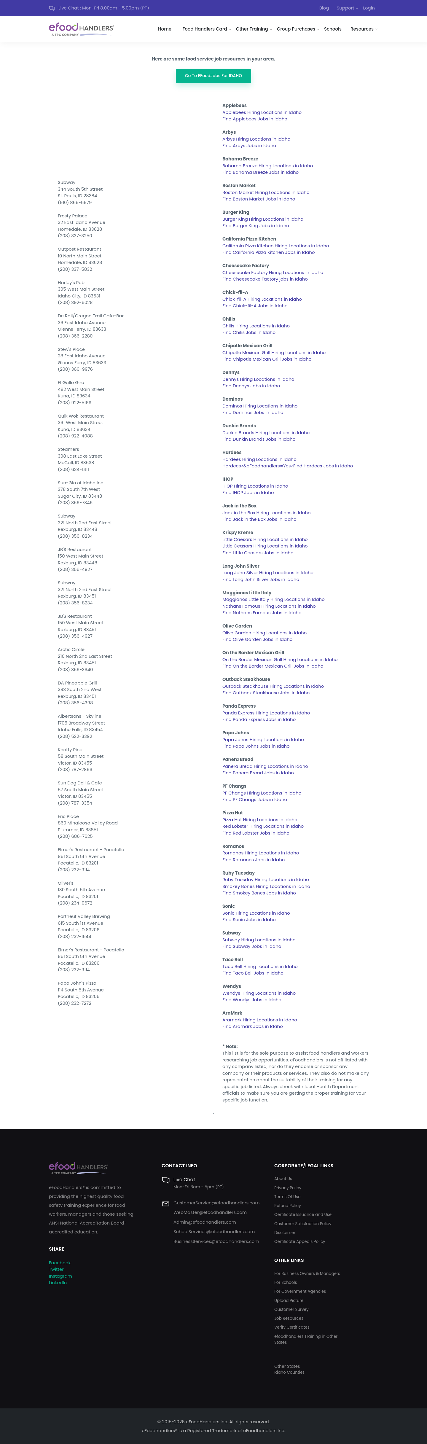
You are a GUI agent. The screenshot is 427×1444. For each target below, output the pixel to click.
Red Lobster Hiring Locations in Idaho (263, 826)
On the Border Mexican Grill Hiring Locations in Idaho (280, 659)
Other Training (252, 29)
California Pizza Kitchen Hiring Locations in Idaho (275, 246)
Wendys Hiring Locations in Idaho (259, 993)
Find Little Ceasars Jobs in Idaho (258, 553)
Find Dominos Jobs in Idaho (252, 412)
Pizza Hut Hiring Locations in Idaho (259, 819)
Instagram (60, 1276)
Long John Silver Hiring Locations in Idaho (267, 572)
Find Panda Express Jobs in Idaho (259, 719)
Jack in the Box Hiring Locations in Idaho (266, 513)
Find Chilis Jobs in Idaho (248, 332)
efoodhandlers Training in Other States (305, 1339)
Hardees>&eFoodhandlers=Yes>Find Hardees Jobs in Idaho (287, 466)
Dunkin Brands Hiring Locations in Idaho (266, 432)
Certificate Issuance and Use (303, 1214)
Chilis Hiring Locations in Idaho (256, 326)
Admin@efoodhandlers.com (204, 1222)
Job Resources (288, 1318)
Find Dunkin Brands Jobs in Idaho (258, 439)
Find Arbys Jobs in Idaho (249, 145)
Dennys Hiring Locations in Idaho (258, 379)
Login (369, 8)
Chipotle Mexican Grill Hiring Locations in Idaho (274, 352)
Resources (362, 29)
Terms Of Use (287, 1197)
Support (345, 8)
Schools (333, 29)
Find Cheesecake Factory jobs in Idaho (265, 279)
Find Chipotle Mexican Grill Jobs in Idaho (266, 359)
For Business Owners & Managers (307, 1273)
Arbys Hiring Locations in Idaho (256, 139)
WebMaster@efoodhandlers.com (210, 1212)
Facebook (60, 1263)
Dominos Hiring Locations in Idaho (259, 406)
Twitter (56, 1269)
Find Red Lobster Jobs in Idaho (255, 833)
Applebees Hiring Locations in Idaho (262, 112)
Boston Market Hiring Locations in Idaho (266, 192)
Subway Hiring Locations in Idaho (259, 940)
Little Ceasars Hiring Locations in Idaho (265, 546)
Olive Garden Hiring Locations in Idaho (264, 633)
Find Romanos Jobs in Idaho (253, 859)
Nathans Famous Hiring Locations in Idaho (269, 606)
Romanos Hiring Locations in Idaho (260, 853)
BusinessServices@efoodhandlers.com (216, 1241)
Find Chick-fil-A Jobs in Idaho (255, 306)
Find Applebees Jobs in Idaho (254, 119)
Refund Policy (287, 1206)
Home (164, 29)
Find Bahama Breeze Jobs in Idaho (260, 172)
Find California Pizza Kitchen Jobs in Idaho (268, 252)
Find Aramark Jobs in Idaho (252, 1026)
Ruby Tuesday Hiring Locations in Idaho (265, 879)
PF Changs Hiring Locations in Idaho (261, 793)
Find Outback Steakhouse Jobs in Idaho (266, 693)
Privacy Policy (287, 1188)
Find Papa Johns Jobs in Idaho (256, 746)
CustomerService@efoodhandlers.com (216, 1203)
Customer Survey (291, 1309)
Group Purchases (296, 29)
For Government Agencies (300, 1291)
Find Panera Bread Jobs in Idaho (258, 773)
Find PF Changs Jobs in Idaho (254, 799)
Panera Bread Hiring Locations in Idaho (265, 766)
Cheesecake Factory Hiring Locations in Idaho (272, 272)
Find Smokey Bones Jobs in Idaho (259, 893)
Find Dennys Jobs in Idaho (251, 386)
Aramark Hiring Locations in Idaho (259, 1020)
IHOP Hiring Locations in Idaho (255, 486)
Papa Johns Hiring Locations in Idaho (263, 739)
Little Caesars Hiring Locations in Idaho (265, 539)
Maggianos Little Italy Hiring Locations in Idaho (273, 599)
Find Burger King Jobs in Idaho (255, 225)
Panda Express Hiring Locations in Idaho (266, 713)
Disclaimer (284, 1233)
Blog (324, 8)
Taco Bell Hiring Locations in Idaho (260, 966)
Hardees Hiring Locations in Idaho (259, 459)
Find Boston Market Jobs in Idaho (258, 199)
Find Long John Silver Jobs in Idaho (260, 579)
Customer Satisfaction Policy (303, 1224)
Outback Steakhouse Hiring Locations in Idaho (273, 686)
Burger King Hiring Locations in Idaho (262, 219)
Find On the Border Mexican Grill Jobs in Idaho (272, 666)
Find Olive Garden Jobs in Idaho (257, 639)
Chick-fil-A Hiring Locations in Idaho (262, 299)
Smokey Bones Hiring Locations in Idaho (266, 886)
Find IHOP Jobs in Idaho (248, 492)
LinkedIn (58, 1282)
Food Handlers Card (205, 29)
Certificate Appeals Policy (299, 1241)
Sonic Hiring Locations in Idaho (256, 913)
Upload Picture (288, 1300)
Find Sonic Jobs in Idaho (249, 919)
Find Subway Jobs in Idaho (251, 946)
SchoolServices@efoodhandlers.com (214, 1231)
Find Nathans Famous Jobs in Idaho (262, 612)
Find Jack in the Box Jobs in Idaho (259, 519)
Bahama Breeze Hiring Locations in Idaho (267, 166)
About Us (283, 1179)
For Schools (285, 1282)
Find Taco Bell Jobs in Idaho (252, 973)
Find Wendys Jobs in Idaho (251, 999)
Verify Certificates (292, 1327)
